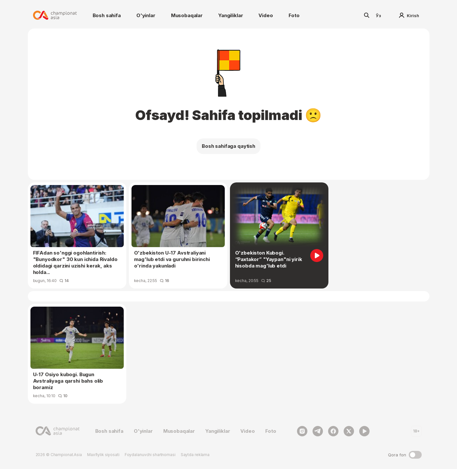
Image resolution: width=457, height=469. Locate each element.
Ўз (378, 15)
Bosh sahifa (107, 15)
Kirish (409, 15)
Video (265, 15)
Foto (294, 15)
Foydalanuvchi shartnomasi (150, 454)
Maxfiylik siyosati (103, 454)
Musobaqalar (187, 15)
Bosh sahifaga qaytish (228, 146)
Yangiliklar (230, 15)
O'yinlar (145, 15)
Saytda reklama (195, 454)
